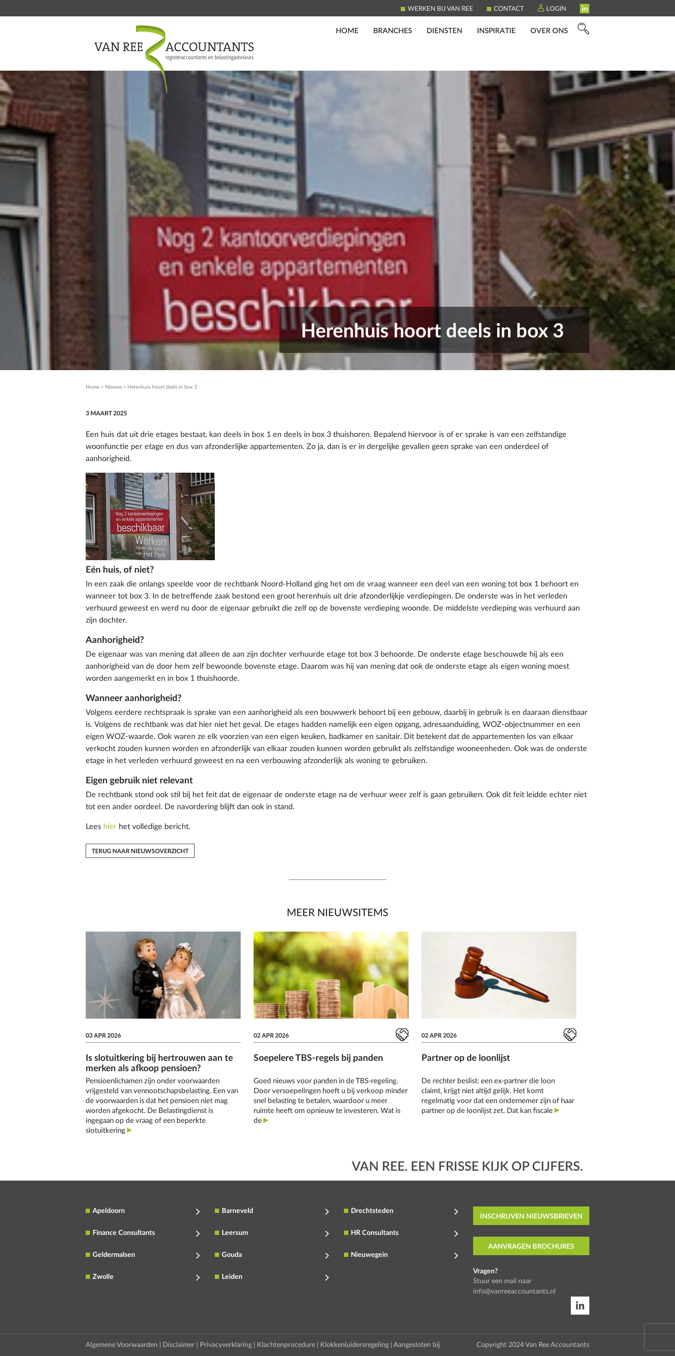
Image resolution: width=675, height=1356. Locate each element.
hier (110, 827)
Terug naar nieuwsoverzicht (140, 851)
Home (347, 58)
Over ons (549, 58)
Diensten (444, 58)
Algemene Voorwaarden (122, 1344)
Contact (509, 9)
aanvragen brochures (531, 1246)
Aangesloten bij (416, 1344)
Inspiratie (496, 58)
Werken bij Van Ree (440, 9)
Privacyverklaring (226, 1344)
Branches (392, 58)
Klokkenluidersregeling (354, 1344)
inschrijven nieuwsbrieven (531, 1216)
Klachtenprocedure (286, 1344)
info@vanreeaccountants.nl (514, 1291)
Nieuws (113, 387)
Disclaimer (179, 1344)
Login (556, 9)
